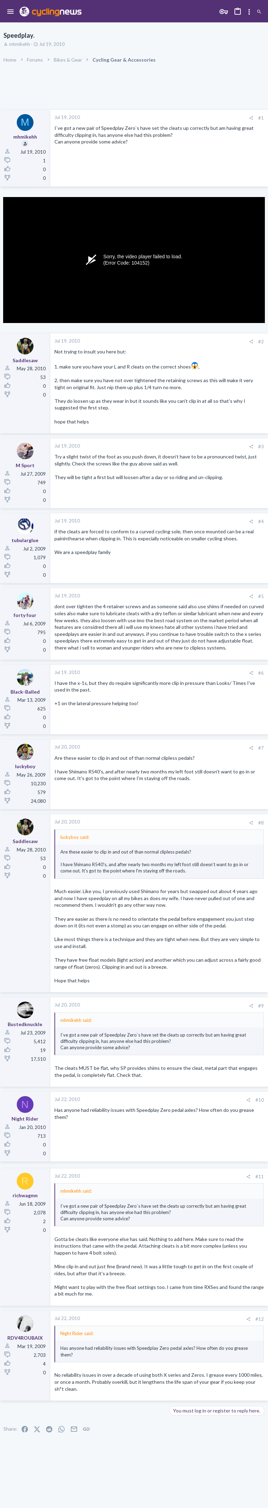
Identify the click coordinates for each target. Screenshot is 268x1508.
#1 (261, 118)
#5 (261, 596)
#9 (261, 1006)
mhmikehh (19, 44)
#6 (261, 673)
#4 (261, 521)
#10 (259, 1100)
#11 (259, 1176)
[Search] (259, 12)
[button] (10, 12)
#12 (259, 1319)
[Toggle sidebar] (249, 11)
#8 (261, 823)
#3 (261, 446)
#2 (261, 341)
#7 (261, 748)
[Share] (251, 118)
